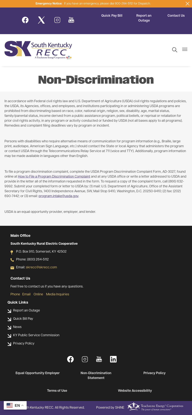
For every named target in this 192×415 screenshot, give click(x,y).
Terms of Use (57, 391)
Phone (15, 294)
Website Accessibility (135, 391)
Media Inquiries (57, 294)
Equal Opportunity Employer (38, 373)
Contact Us (176, 16)
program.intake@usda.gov (58, 196)
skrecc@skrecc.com (41, 267)
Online (38, 294)
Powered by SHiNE (110, 408)
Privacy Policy (154, 373)
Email (26, 294)
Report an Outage (144, 18)
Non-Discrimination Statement (96, 375)
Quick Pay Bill (111, 16)
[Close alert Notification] (187, 4)
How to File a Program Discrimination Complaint (54, 177)
